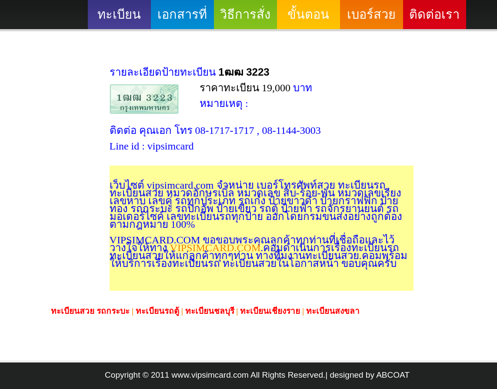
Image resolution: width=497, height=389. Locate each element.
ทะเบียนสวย (119, 18)
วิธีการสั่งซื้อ (245, 18)
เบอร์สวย (371, 14)
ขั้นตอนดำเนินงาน (308, 18)
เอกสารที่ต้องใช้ (182, 18)
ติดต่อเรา (434, 14)
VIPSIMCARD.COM (214, 247)
